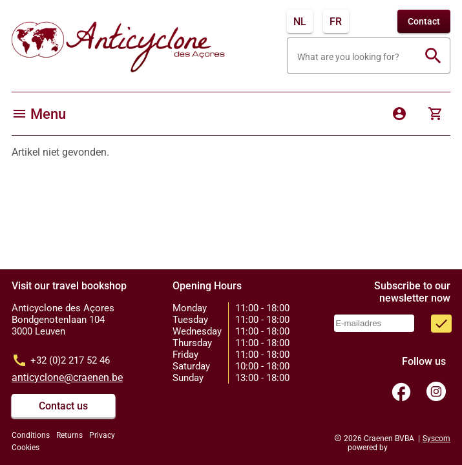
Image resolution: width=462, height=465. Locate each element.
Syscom (436, 438)
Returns (69, 435)
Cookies (25, 447)
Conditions (31, 435)
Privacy (102, 435)
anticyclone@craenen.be (67, 377)
